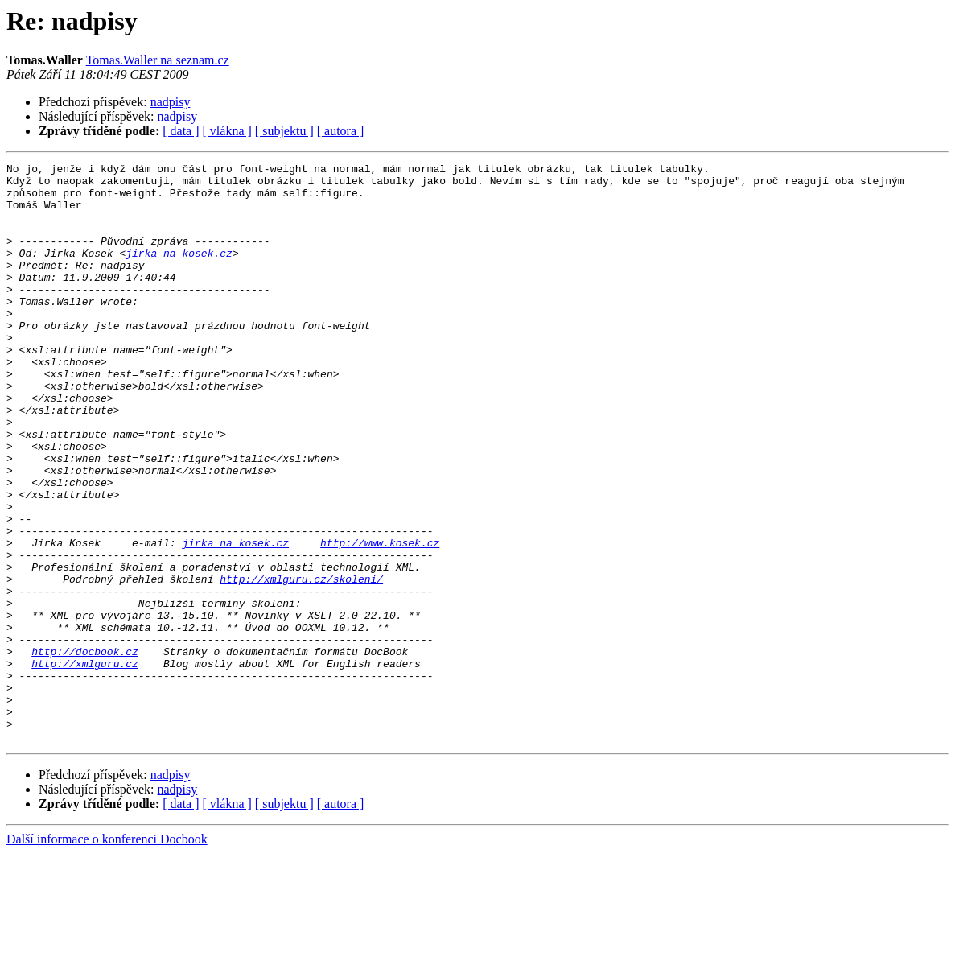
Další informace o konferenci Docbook (107, 955)
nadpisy (170, 102)
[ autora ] (340, 131)
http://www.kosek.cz (379, 619)
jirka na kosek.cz (179, 272)
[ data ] (181, 131)
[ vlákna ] (227, 131)
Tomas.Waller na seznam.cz (157, 60)
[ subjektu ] (284, 131)
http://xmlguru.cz (84, 764)
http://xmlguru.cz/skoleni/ (301, 663)
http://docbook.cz (84, 750)
